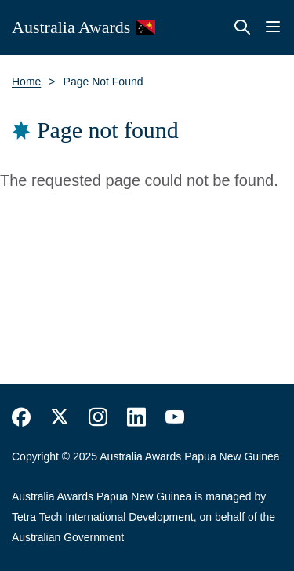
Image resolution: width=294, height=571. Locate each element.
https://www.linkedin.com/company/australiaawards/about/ (136, 417)
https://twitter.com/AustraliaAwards (59, 417)
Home (26, 81)
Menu (272, 27)
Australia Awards (71, 27)
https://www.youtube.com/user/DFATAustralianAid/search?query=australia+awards (174, 417)
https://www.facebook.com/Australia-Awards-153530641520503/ (21, 417)
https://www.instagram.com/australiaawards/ (98, 417)
